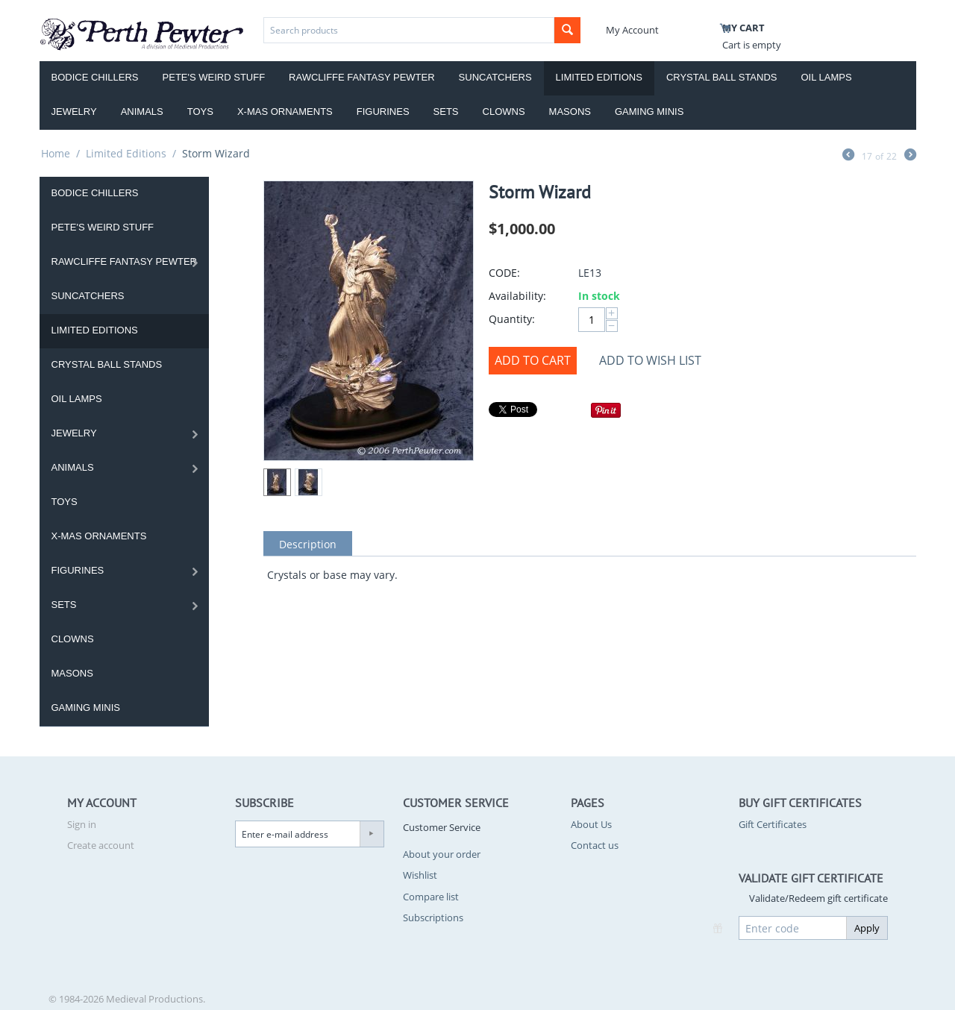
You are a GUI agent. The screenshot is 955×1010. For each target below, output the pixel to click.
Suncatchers (495, 77)
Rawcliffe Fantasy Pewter (362, 77)
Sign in (81, 824)
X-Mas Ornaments (285, 111)
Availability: (517, 296)
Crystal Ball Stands (721, 77)
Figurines (383, 111)
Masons (570, 111)
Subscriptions (433, 917)
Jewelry (74, 111)
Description (307, 544)
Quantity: (512, 319)
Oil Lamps (826, 77)
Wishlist (420, 875)
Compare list (431, 896)
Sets (446, 111)
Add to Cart (533, 360)
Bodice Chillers (95, 77)
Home (55, 153)
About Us (591, 824)
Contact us (595, 845)
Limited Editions (599, 77)
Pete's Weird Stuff (214, 77)
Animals (142, 111)
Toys (200, 111)
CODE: (504, 273)
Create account (100, 845)
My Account (632, 30)
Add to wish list (650, 360)
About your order (441, 854)
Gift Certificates (773, 824)
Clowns (504, 111)
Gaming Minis (649, 111)
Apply (867, 928)
